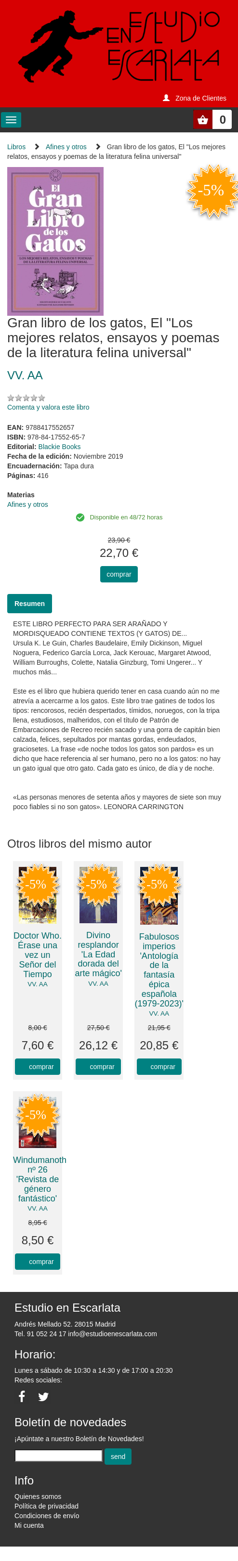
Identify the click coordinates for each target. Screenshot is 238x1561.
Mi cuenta (29, 1525)
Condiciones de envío (46, 1516)
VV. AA (37, 984)
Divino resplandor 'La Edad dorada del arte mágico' (98, 954)
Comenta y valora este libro (48, 407)
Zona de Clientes (200, 98)
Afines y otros (66, 147)
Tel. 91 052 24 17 (40, 1334)
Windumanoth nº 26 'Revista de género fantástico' (39, 1179)
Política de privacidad (46, 1506)
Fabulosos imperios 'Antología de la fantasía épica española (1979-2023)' (159, 970)
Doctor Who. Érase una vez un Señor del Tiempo (37, 955)
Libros (16, 147)
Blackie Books (60, 447)
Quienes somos (37, 1496)
